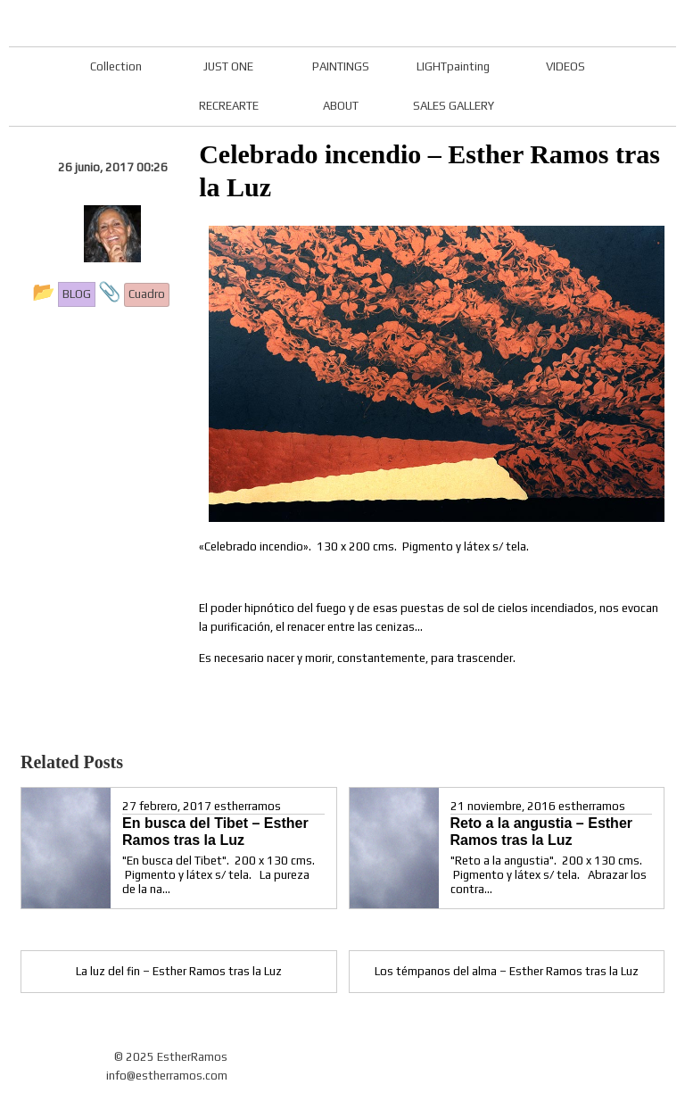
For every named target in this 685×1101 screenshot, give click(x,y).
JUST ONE (228, 66)
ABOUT (341, 105)
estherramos (247, 806)
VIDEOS (565, 66)
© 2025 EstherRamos (170, 1057)
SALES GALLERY (453, 105)
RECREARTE (229, 105)
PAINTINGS (340, 66)
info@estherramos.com (166, 1075)
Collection (116, 66)
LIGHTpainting (453, 66)
